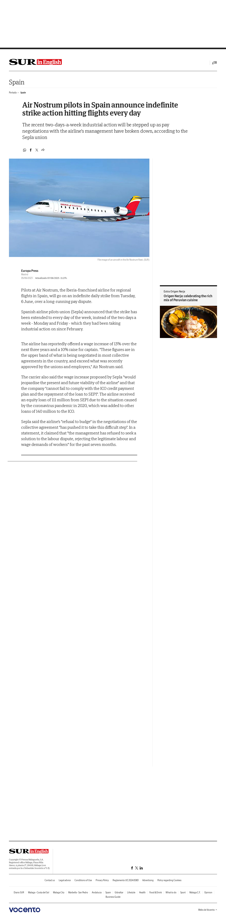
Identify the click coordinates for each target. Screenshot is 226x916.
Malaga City (58, 892)
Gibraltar (119, 892)
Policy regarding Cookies (169, 880)
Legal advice (65, 880)
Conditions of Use (83, 880)
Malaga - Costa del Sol (38, 892)
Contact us (50, 880)
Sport (183, 892)
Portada (13, 92)
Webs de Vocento (207, 909)
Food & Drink (155, 892)
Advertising (148, 880)
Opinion (208, 892)
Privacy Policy (102, 880)
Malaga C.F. (194, 892)
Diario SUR (19, 892)
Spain (16, 82)
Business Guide (113, 896)
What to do (171, 892)
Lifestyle (131, 892)
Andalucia (97, 892)
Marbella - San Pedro (78, 892)
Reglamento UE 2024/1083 (126, 880)
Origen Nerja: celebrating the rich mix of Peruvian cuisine (188, 298)
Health (142, 892)
